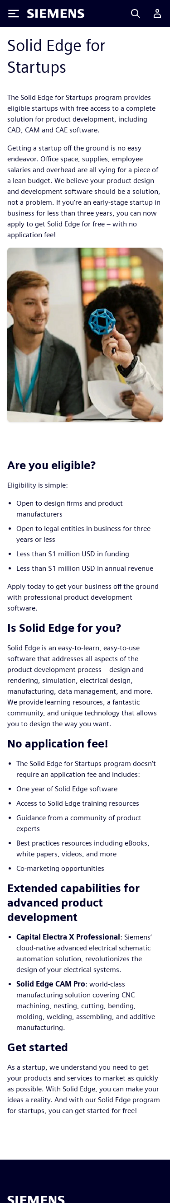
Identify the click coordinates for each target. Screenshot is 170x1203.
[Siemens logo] (55, 13)
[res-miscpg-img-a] (85, 334)
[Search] (135, 14)
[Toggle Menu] (13, 13)
